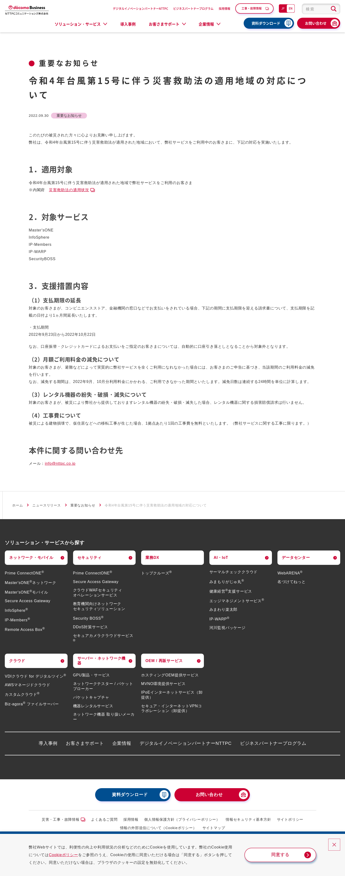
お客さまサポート (85, 743)
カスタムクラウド (22, 694)
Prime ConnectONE (24, 573)
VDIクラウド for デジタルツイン (35, 676)
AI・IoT (221, 558)
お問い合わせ (316, 23)
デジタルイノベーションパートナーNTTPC (140, 8)
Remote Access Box (25, 630)
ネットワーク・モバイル (31, 558)
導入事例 (128, 24)
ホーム (17, 505)
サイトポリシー (290, 819)
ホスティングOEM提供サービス (170, 675)
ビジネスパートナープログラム (193, 8)
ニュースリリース (46, 505)
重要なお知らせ (82, 505)
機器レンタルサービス (93, 706)
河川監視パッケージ (227, 628)
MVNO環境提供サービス (163, 684)
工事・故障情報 (252, 8)
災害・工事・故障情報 (61, 819)
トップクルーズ (156, 573)
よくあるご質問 (104, 819)
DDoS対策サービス (90, 627)
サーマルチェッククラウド (233, 572)
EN (291, 8)
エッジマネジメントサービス (236, 601)
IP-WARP (219, 619)
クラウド (17, 661)
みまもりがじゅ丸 (226, 582)
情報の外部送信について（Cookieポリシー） (158, 828)
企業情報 (121, 743)
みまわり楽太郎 (223, 609)
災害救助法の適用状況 (69, 190)
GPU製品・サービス (91, 675)
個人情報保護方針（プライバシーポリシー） (182, 819)
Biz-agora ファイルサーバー (32, 704)
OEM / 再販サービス (164, 661)
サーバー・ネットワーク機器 (101, 660)
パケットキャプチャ (91, 697)
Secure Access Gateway (27, 601)
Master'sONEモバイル (26, 592)
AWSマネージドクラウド (27, 685)
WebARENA (290, 573)
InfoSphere (16, 610)
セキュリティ (89, 558)
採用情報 (224, 8)
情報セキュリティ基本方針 (248, 819)
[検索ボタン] (333, 9)
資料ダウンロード (266, 23)
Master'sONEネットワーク (30, 583)
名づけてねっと (291, 582)
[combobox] (321, 9)
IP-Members (17, 620)
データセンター (296, 558)
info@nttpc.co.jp (60, 463)
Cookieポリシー (63, 855)
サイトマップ (213, 828)
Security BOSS (88, 618)
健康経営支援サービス (230, 591)
